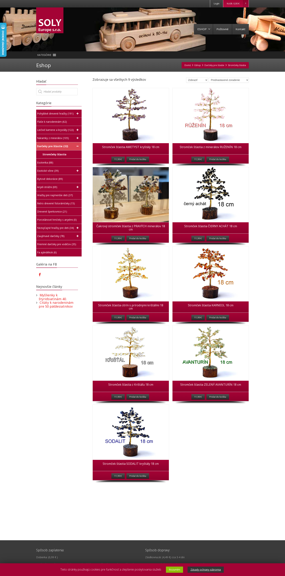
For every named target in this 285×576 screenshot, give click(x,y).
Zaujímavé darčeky (58, 236)
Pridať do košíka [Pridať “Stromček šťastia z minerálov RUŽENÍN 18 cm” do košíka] (217, 164)
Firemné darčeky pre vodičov (56, 244)
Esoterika (45, 162)
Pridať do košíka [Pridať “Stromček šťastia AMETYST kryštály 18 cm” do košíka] (137, 164)
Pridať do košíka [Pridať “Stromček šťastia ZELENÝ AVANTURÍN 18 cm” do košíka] (217, 416)
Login (216, 3)
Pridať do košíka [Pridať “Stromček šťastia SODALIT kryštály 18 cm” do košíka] (137, 500)
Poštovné (222, 29)
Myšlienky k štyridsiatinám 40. (53, 297)
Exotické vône (58, 171)
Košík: (237, 3)
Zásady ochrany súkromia (205, 569)
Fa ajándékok (47, 252)
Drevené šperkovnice (52, 211)
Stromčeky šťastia (55, 154)
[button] (44, 55)
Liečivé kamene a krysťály (58, 130)
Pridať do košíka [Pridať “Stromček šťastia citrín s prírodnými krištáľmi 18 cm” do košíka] (137, 332)
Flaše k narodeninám (52, 122)
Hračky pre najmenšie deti (55, 195)
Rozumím (174, 569)
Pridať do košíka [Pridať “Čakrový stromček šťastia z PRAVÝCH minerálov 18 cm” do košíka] (137, 248)
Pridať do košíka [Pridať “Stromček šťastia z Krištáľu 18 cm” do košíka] (137, 416)
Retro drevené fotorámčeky (56, 203)
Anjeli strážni (58, 187)
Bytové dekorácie (50, 179)
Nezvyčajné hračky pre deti (58, 228)
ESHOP (203, 29)
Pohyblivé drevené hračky (58, 113)
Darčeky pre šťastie (58, 146)
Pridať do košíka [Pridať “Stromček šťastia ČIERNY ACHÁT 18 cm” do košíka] (217, 248)
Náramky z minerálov (58, 138)
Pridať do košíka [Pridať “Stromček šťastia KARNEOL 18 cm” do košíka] (217, 332)
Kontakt (240, 29)
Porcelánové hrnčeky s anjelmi (57, 220)
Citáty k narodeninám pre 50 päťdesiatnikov (56, 304)
